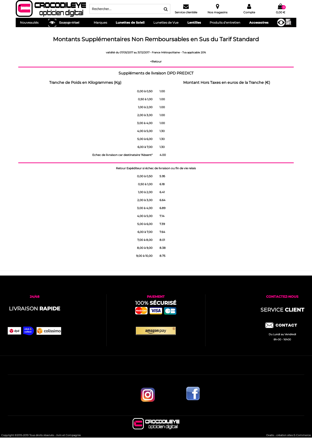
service (282, 310)
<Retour (156, 61)
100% (155, 303)
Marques (100, 22)
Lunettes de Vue (165, 22)
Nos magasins (217, 12)
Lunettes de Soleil (130, 22)
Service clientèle (186, 12)
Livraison (34, 308)
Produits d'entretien (225, 22)
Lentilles (194, 22)
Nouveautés (29, 22)
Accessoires (258, 22)
